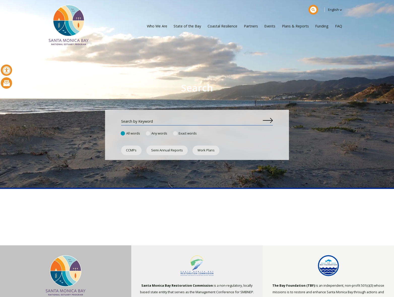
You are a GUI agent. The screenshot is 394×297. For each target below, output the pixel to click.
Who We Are (157, 26)
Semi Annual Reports (167, 150)
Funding (322, 26)
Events (269, 26)
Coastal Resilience (222, 26)
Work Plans (206, 150)
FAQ (338, 26)
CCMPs (131, 150)
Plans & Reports (295, 26)
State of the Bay (187, 26)
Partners (251, 26)
